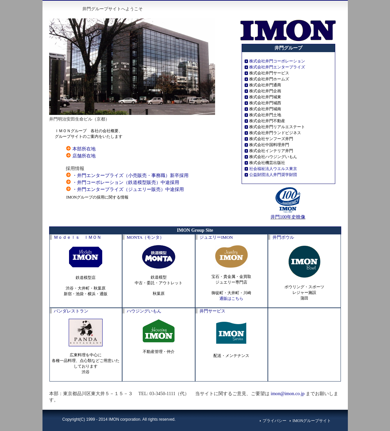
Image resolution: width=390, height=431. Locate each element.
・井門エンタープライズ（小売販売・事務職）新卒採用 (130, 175)
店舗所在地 (84, 155)
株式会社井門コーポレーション (277, 61)
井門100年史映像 (288, 216)
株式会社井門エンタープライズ (277, 67)
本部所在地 (84, 148)
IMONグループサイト (311, 420)
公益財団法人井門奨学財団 (273, 174)
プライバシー (274, 420)
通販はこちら (231, 298)
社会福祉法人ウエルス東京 (273, 168)
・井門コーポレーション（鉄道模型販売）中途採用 (125, 182)
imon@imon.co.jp (288, 393)
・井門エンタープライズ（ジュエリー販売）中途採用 (128, 189)
